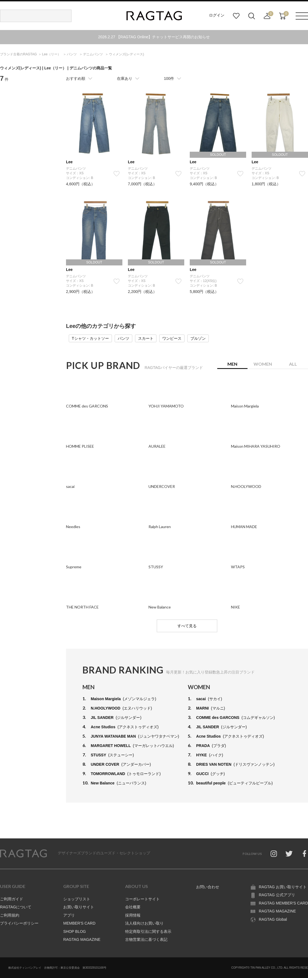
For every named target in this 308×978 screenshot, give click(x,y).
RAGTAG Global (273, 919)
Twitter (289, 853)
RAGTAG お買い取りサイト (283, 887)
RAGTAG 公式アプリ (277, 895)
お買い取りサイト (78, 907)
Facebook (304, 853)
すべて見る (187, 626)
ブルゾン (198, 338)
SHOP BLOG (74, 931)
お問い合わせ (207, 887)
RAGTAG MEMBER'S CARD (283, 903)
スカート (145, 338)
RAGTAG (23, 853)
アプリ (69, 915)
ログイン (216, 15)
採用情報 (133, 915)
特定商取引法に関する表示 (148, 931)
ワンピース (172, 338)
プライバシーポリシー (19, 923)
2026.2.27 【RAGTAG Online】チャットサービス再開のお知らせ (154, 37)
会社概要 (133, 907)
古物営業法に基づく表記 (146, 939)
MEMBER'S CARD (79, 923)
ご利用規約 (9, 915)
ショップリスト (76, 899)
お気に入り (236, 16)
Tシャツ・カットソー (90, 338)
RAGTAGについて (15, 907)
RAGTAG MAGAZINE (81, 939)
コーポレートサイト (142, 899)
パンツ (123, 338)
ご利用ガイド (11, 899)
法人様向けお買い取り (144, 923)
